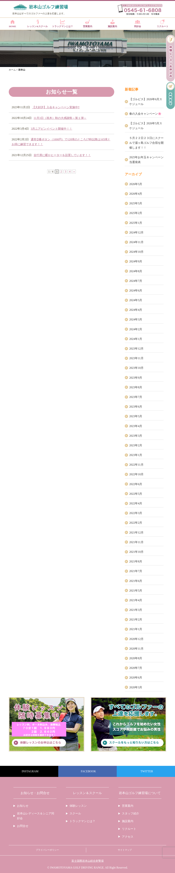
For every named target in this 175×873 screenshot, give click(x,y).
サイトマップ (125, 850)
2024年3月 (135, 319)
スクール (75, 813)
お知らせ (22, 805)
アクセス (127, 836)
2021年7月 (135, 571)
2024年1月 (135, 338)
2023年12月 (136, 348)
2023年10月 (136, 367)
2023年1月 (135, 455)
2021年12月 (136, 532)
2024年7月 (135, 280)
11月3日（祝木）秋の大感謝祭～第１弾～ (60, 117)
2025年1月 (135, 222)
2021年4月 (135, 600)
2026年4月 (135, 193)
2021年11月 (136, 542)
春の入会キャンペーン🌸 (145, 113)
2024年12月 (136, 232)
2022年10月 (136, 474)
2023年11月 (136, 358)
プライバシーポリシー (47, 850)
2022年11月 (136, 464)
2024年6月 (135, 290)
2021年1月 (135, 629)
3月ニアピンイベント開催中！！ (51, 128)
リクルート (162, 23)
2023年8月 (135, 387)
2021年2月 (135, 619)
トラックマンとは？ (62, 23)
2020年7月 (135, 667)
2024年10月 (136, 251)
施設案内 (112, 23)
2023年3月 (135, 435)
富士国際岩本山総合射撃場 (88, 860)
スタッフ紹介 (130, 813)
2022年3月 (135, 513)
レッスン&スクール (37, 23)
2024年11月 (136, 242)
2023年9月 (135, 377)
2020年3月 (135, 687)
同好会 (137, 23)
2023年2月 (135, 445)
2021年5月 (135, 590)
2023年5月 (135, 416)
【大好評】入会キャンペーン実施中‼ (56, 107)
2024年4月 (135, 309)
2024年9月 (135, 261)
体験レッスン (78, 805)
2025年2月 (135, 212)
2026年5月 (135, 184)
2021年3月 (135, 609)
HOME (12, 23)
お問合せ (22, 825)
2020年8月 (135, 658)
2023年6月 (135, 406)
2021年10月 (136, 551)
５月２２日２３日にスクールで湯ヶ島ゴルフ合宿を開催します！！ (146, 142)
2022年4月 (135, 503)
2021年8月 (135, 561)
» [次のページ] (74, 171)
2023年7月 (135, 396)
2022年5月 (135, 493)
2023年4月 (135, 426)
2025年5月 (135, 203)
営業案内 (87, 23)
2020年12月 (136, 638)
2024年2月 (135, 329)
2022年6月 (135, 484)
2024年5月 (135, 300)
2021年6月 (135, 580)
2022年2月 (135, 522)
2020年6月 (135, 677)
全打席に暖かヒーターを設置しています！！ (62, 155)
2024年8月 (135, 271)
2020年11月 (136, 648)
